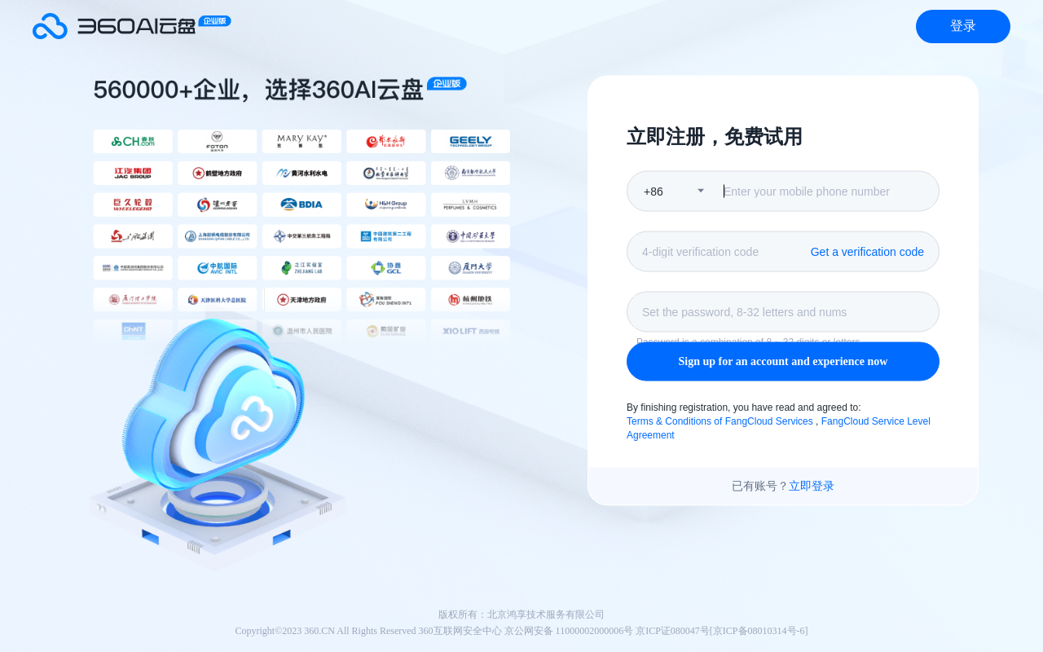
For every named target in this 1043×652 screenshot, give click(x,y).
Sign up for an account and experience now (783, 361)
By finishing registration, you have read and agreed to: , (779, 421)
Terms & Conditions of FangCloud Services (721, 420)
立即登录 (811, 486)
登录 (963, 26)
